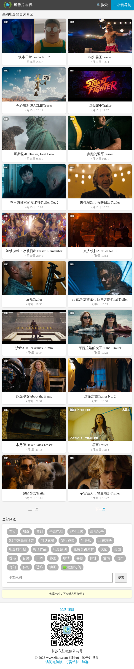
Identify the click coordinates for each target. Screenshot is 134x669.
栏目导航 (122, 5)
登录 (63, 609)
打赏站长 (72, 662)
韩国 (52, 558)
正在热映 (105, 540)
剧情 (66, 558)
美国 (117, 549)
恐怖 (39, 567)
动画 (52, 567)
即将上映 (76, 531)
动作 (120, 558)
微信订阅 (72, 567)
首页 (12, 531)
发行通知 (68, 540)
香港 (12, 558)
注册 (70, 609)
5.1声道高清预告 (21, 540)
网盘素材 (47, 540)
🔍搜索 (102, 5)
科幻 (26, 567)
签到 (39, 531)
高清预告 (97, 531)
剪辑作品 (40, 549)
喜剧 (79, 558)
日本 (39, 558)
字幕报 (86, 540)
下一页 (100, 509)
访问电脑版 (54, 662)
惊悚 (93, 558)
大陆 (104, 549)
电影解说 (60, 549)
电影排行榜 (17, 549)
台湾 (26, 558)
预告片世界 (17, 5)
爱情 (106, 558)
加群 (26, 531)
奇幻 (12, 567)
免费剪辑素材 (83, 549)
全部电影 (56, 531)
